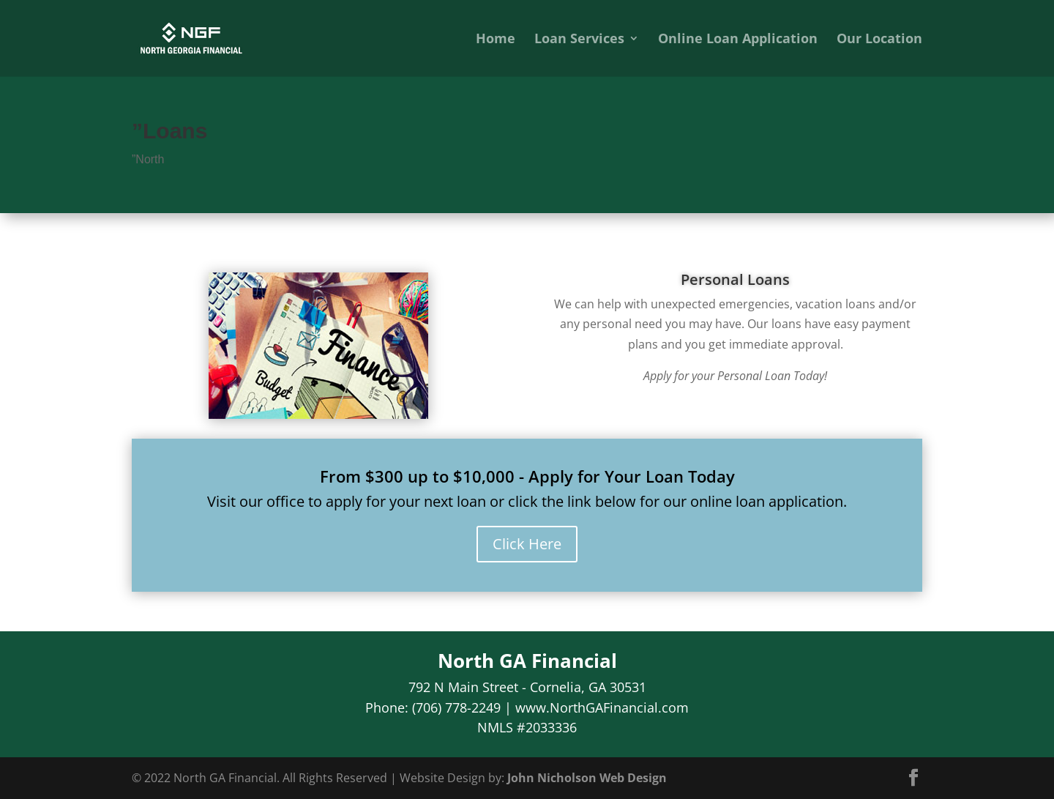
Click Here (527, 544)
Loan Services (579, 40)
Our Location (879, 40)
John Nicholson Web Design (587, 778)
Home (495, 40)
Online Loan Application (738, 40)
